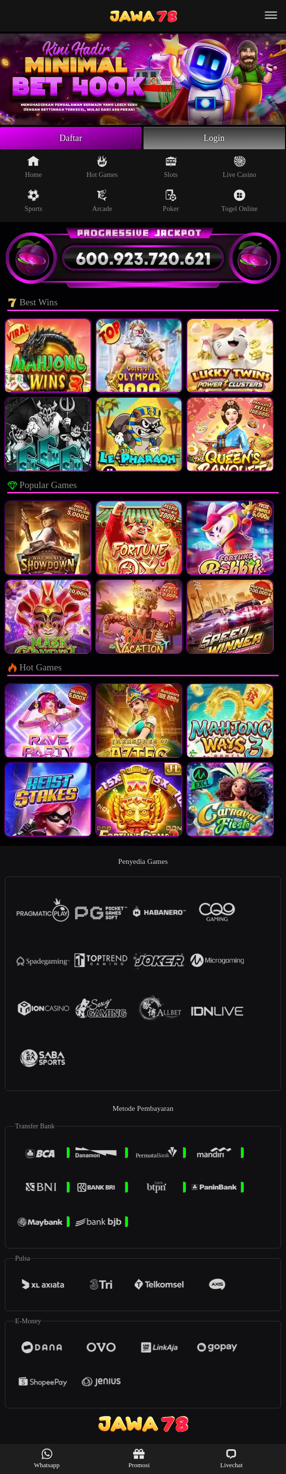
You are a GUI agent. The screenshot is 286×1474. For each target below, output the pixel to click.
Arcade (102, 200)
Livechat (231, 1458)
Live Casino (239, 166)
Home (33, 166)
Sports (33, 200)
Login (214, 138)
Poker (171, 200)
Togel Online (239, 200)
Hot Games (102, 166)
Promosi (139, 1458)
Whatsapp (47, 1458)
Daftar (70, 138)
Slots (171, 166)
